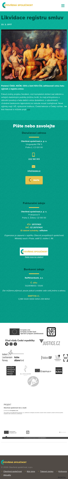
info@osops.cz (34, 171)
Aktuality (7, 475)
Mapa (34, 180)
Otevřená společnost (12, 471)
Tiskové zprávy (46, 471)
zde (28, 109)
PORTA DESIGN (62, 477)
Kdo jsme (31, 471)
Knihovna (62, 471)
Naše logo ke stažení (34, 257)
